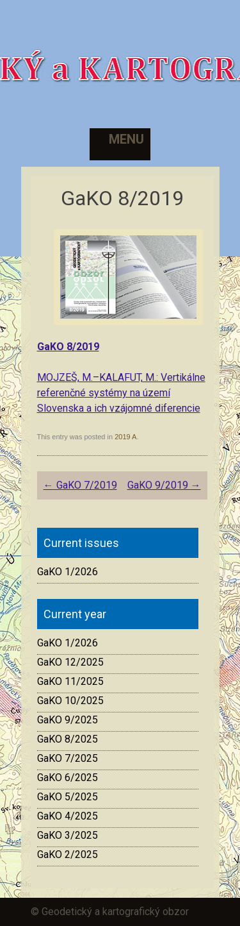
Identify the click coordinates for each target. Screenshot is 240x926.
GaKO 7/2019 (80, 485)
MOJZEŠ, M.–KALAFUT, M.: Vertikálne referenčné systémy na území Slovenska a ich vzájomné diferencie (121, 392)
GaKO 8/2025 (67, 739)
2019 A (125, 437)
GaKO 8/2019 (68, 347)
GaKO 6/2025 (67, 777)
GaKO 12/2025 (70, 662)
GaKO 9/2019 (164, 485)
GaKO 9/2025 (67, 720)
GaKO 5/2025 (67, 797)
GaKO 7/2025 (67, 758)
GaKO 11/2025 (70, 681)
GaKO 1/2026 (67, 572)
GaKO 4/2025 (67, 816)
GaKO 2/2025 (67, 854)
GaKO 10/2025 (70, 700)
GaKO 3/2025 (67, 835)
